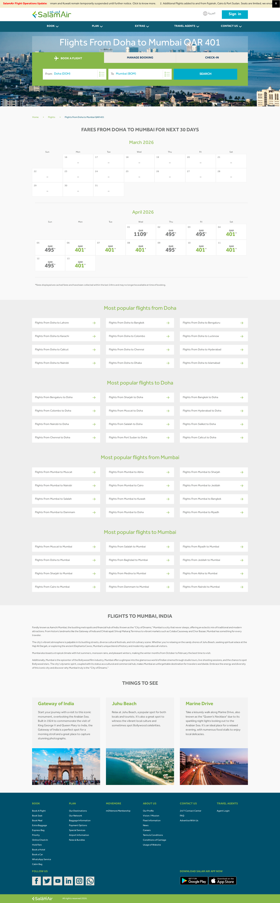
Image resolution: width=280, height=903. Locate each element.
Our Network (75, 816)
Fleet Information (152, 821)
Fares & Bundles (77, 840)
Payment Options (78, 826)
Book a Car (37, 855)
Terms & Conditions (153, 835)
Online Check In (40, 840)
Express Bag (38, 830)
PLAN (95, 26)
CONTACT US (229, 26)
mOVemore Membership (118, 811)
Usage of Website (152, 845)
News (146, 826)
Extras (140, 26)
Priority (36, 835)
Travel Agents (184, 26)
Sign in (235, 15)
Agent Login (223, 811)
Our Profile (148, 811)
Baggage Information (80, 821)
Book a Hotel (38, 850)
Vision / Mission (151, 816)
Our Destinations (78, 811)
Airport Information (79, 835)
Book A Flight (39, 811)
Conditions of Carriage (154, 840)
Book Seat (37, 816)
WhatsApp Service (41, 860)
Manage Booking (140, 58)
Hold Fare (37, 845)
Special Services (77, 830)
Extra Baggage (39, 826)
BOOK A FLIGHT (68, 58)
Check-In (212, 58)
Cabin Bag (37, 864)
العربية (209, 13)
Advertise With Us (189, 821)
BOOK (51, 26)
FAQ (182, 816)
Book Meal (37, 821)
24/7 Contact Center (190, 811)
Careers (147, 830)
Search (206, 74)
